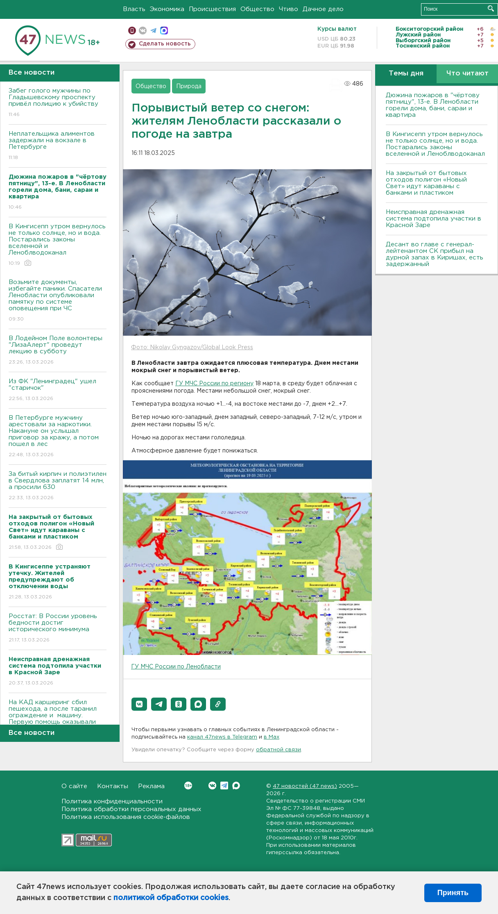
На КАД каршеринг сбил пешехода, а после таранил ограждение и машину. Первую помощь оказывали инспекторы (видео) (57, 721)
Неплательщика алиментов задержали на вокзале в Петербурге (57, 146)
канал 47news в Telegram (222, 737)
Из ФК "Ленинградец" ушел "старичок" (57, 390)
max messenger (164, 30)
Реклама (151, 786)
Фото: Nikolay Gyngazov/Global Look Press (192, 347)
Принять (453, 893)
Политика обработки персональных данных (131, 809)
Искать (491, 8)
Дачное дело (323, 9)
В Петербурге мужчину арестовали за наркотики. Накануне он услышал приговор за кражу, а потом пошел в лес (57, 436)
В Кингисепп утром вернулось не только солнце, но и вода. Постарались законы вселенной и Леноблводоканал (57, 245)
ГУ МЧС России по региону (214, 383)
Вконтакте (188, 785)
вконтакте (143, 30)
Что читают (467, 73)
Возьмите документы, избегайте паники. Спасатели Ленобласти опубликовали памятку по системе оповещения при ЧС (57, 301)
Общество (257, 9)
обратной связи (278, 750)
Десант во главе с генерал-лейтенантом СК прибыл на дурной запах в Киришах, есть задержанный (434, 254)
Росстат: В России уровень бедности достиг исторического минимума (57, 628)
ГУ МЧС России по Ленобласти (176, 666)
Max (236, 785)
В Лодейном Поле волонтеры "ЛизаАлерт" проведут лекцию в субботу (57, 351)
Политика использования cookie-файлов (125, 817)
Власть (134, 9)
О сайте (74, 786)
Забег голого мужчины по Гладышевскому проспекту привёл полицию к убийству (57, 103)
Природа (188, 86)
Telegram (224, 785)
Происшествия (212, 9)
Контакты (112, 786)
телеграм (153, 30)
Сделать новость (165, 43)
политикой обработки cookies (171, 898)
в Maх (271, 737)
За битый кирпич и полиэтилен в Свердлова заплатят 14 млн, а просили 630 (57, 486)
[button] (139, 704)
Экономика (167, 9)
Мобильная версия (132, 30)
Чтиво (288, 9)
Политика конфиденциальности (112, 801)
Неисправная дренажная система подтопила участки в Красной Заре (433, 218)
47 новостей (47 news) (305, 786)
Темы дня (406, 73)
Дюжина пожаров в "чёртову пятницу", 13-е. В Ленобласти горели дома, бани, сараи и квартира (433, 105)
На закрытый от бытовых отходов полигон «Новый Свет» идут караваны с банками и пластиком (426, 183)
